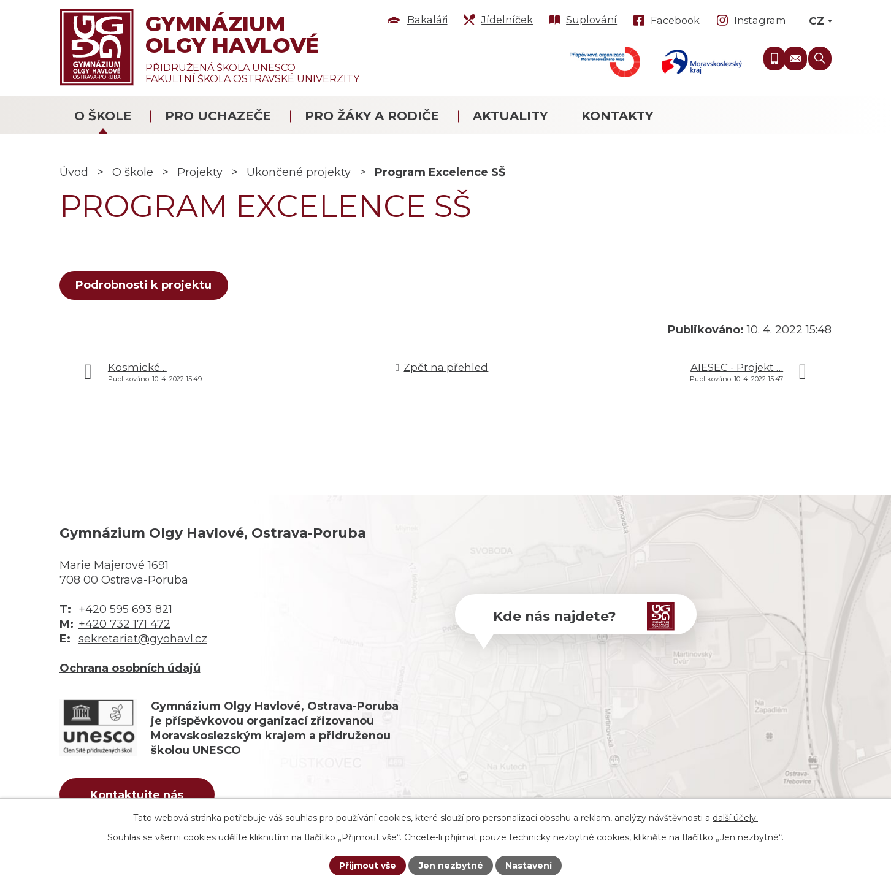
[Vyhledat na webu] (820, 58)
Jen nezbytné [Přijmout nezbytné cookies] (451, 865)
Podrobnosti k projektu (144, 285)
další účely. (735, 817)
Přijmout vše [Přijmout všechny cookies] (368, 865)
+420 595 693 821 (125, 609)
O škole (103, 115)
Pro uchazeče (218, 115)
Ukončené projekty (299, 172)
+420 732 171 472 (124, 624)
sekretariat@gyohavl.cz (142, 638)
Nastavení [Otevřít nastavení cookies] (528, 865)
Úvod (73, 172)
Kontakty (617, 115)
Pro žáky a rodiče (372, 115)
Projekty (200, 172)
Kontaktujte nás (138, 795)
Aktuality (510, 115)
